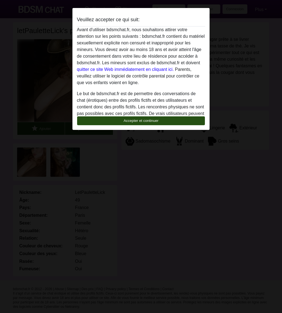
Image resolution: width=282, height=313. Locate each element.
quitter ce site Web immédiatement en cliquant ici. (125, 69)
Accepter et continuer (141, 121)
